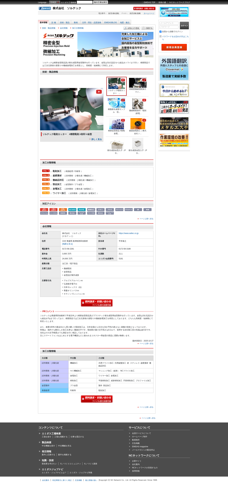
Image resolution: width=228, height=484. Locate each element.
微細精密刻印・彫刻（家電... (138, 106)
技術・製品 (65, 22)
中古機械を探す (48, 446)
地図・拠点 (125, 22)
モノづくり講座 (90, 464)
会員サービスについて (141, 433)
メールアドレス (167, 23)
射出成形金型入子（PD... (116, 146)
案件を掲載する (64, 455)
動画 (76, 22)
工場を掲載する (61, 437)
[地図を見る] (67, 244)
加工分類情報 (78, 28)
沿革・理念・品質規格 (91, 22)
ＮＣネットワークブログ (179, 2)
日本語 (53, 2)
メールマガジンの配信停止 (143, 450)
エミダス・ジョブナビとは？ (54, 472)
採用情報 (136, 471)
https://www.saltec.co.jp (129, 233)
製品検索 (46, 442)
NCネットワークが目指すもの (145, 468)
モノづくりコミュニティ (70, 464)
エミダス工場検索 (68, 2)
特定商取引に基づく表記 (62, 480)
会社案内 (136, 464)
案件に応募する (48, 455)
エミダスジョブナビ (52, 469)
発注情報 (46, 451)
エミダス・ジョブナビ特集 (81, 472)
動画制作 (136, 440)
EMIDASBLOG (110, 22)
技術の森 (162, 2)
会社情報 (64, 28)
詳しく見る (97, 139)
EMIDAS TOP (149, 2)
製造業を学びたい (49, 464)
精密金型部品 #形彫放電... (116, 126)
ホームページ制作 (139, 436)
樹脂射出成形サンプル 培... (116, 105)
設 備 (53, 22)
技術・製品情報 (48, 28)
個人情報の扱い (91, 480)
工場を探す (46, 437)
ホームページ (149, 13)
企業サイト (137, 461)
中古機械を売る (64, 446)
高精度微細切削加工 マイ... (138, 85)
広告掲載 (136, 443)
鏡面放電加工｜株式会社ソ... (138, 126)
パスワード (165, 27)
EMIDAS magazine (140, 446)
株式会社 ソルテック (67, 8)
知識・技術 (48, 460)
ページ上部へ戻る (146, 219)
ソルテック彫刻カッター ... (116, 86)
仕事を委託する (77, 437)
